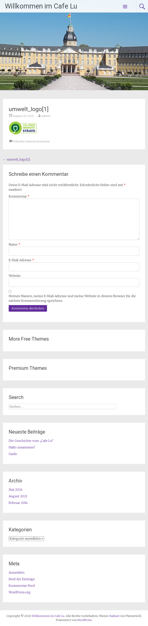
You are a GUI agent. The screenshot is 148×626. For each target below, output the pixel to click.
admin (46, 116)
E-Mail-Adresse (21, 260)
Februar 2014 (18, 503)
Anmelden (16, 572)
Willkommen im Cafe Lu (41, 6)
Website (15, 276)
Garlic (13, 454)
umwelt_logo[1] (16, 159)
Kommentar (19, 196)
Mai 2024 (16, 490)
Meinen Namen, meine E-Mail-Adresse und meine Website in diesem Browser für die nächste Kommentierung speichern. (72, 298)
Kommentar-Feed (22, 586)
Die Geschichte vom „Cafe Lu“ (31, 441)
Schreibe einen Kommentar (31, 141)
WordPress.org (19, 592)
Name (14, 244)
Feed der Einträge (22, 579)
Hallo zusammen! (22, 447)
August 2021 (18, 496)
